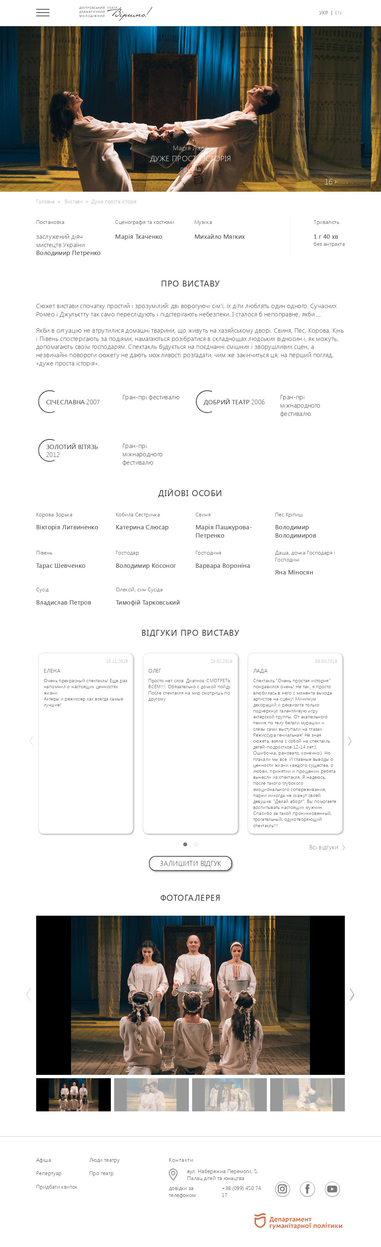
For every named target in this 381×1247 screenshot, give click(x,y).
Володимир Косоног (146, 565)
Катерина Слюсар (142, 527)
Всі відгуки (323, 847)
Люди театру (104, 1160)
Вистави (74, 202)
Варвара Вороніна (222, 565)
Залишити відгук (190, 864)
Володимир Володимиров (295, 531)
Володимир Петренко (68, 253)
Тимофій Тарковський (148, 602)
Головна (45, 202)
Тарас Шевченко (60, 565)
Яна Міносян (294, 572)
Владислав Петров (63, 602)
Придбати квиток (57, 1187)
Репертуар (48, 1174)
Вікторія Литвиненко (67, 527)
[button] (185, 845)
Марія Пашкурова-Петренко (223, 531)
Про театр (101, 1174)
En (338, 13)
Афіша (43, 1160)
